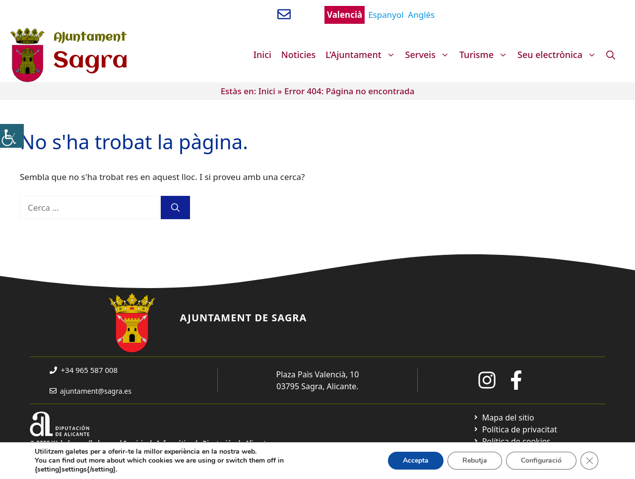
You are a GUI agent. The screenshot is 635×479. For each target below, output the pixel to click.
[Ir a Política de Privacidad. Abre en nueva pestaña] (515, 429)
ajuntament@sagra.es (95, 391)
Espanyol (385, 14)
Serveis (429, 54)
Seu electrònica (559, 54)
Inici (262, 54)
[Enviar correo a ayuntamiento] (284, 14)
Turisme (485, 54)
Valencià (344, 14)
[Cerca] (175, 208)
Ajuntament (90, 38)
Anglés (421, 14)
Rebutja (474, 460)
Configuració (541, 460)
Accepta (416, 460)
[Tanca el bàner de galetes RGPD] (589, 461)
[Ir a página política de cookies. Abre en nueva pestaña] (512, 441)
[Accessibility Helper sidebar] (12, 136)
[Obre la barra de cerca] (610, 54)
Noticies (298, 54)
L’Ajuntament (362, 54)
